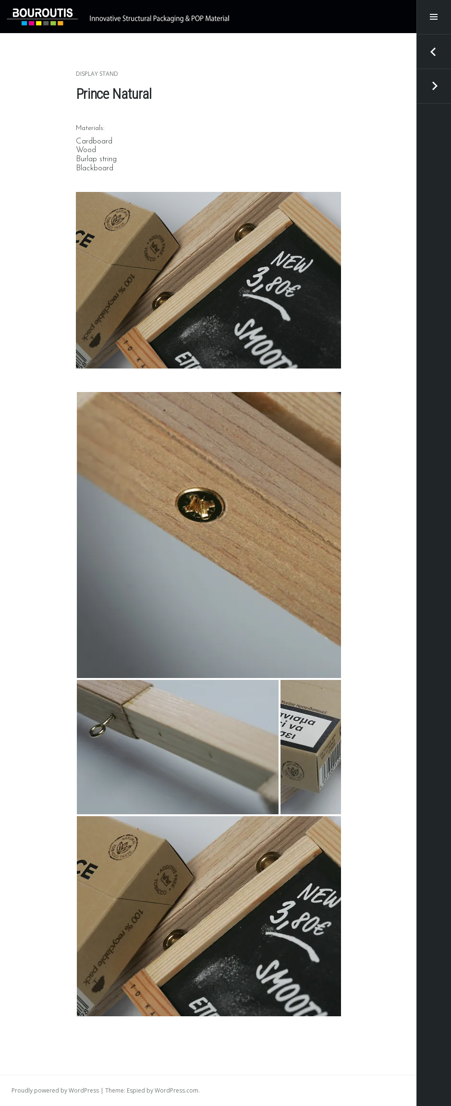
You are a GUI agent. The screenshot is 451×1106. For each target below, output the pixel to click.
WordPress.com (176, 1090)
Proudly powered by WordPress (55, 1090)
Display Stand (97, 74)
